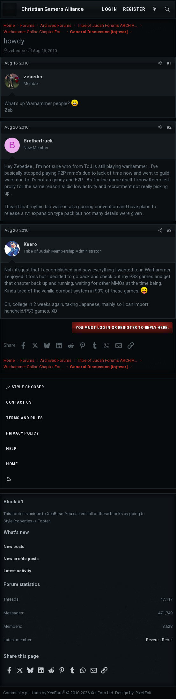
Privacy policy (22, 433)
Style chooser (25, 386)
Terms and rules (24, 417)
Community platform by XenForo (58, 692)
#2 (169, 127)
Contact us (19, 402)
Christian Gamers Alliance (52, 9)
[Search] (167, 9)
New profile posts (21, 558)
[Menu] (10, 9)
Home (12, 463)
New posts (14, 546)
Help (11, 448)
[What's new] (154, 9)
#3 (169, 230)
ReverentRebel (159, 639)
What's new (16, 532)
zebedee (17, 50)
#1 (169, 63)
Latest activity (17, 570)
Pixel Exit (143, 692)
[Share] (160, 63)
